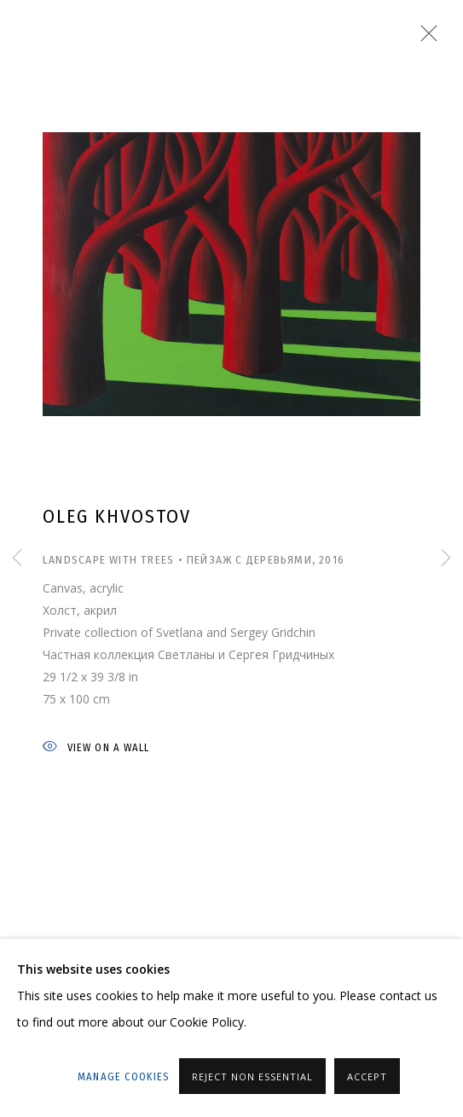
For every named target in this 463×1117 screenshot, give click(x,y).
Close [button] (424, 38)
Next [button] (446, 559)
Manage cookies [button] (123, 1076)
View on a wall (96, 748)
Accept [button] (367, 1076)
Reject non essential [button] (252, 1076)
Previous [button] (17, 559)
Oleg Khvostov (117, 516)
